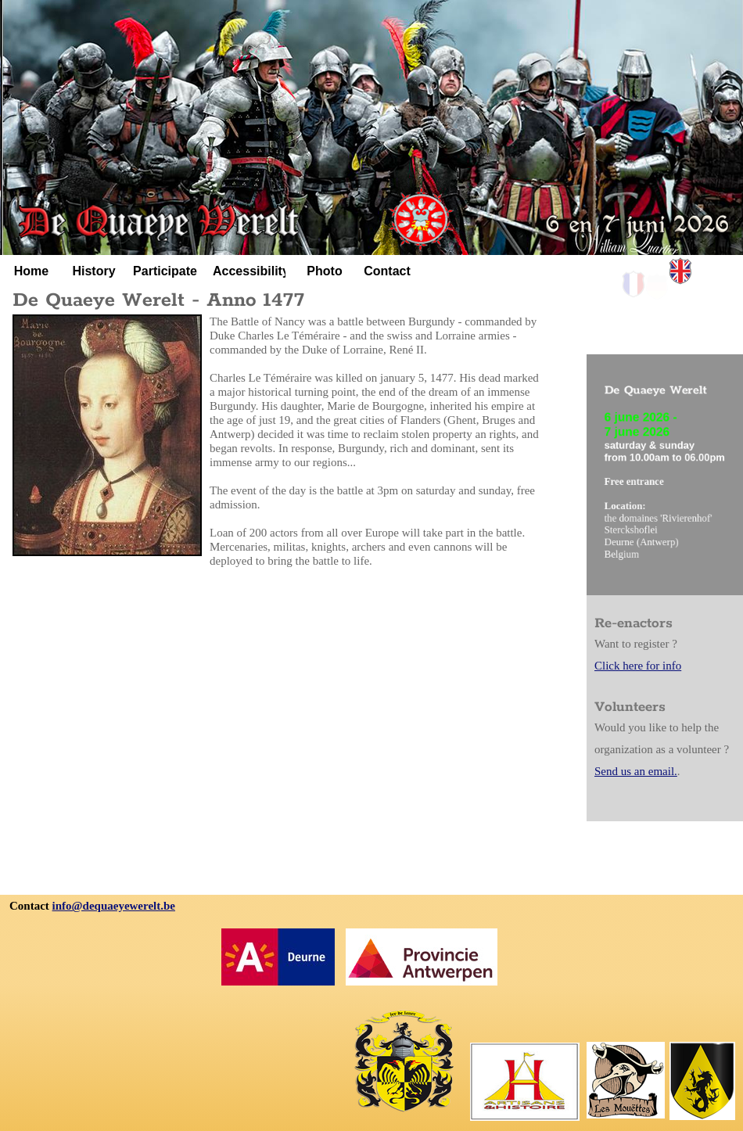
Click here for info (637, 665)
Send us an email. (635, 771)
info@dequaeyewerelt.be (113, 905)
